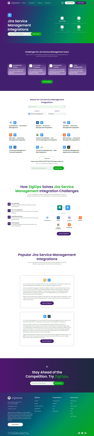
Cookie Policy (21, 433)
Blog (71, 403)
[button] (24, 2)
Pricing (36, 403)
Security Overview (39, 406)
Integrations (37, 408)
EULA (28, 433)
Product (36, 401)
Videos (72, 408)
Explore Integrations (64, 233)
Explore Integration (47, 303)
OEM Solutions (38, 411)
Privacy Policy (15, 433)
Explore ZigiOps (47, 81)
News (71, 413)
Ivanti (53, 406)
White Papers (73, 416)
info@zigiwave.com (12, 406)
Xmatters (54, 403)
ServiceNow (55, 411)
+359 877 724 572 (12, 409)
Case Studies (73, 406)
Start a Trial (70, 3)
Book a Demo (81, 3)
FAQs (71, 411)
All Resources (73, 401)
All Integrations (55, 401)
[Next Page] (47, 158)
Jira (53, 408)
